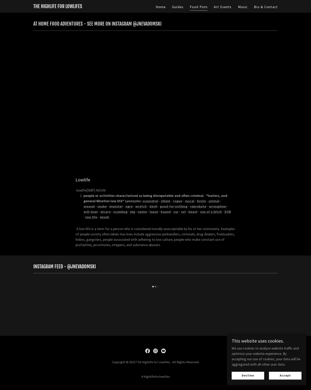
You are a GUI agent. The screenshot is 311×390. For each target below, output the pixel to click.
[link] (57, 7)
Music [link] (243, 7)
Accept (285, 375)
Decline (248, 375)
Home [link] (161, 7)
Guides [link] (177, 7)
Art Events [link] (222, 7)
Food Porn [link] (198, 7)
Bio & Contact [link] (266, 7)
